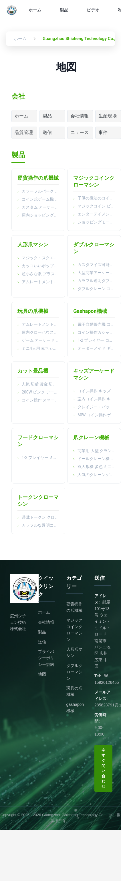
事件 (103, 132)
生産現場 (107, 116)
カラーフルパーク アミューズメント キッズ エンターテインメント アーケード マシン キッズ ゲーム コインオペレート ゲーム (40, 191)
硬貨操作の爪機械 (38, 178)
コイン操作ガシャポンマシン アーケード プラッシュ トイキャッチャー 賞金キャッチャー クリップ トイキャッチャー (96, 332)
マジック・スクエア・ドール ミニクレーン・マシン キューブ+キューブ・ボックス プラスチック (40, 257)
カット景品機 (32, 371)
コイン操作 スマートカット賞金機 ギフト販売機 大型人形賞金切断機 (40, 400)
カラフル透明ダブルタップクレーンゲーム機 (96, 280)
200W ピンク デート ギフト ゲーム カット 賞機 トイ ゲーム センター (40, 392)
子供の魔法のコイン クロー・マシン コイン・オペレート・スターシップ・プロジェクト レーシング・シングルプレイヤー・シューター (96, 198)
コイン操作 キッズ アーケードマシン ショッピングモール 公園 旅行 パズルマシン (96, 391)
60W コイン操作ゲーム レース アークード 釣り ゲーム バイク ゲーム (96, 415)
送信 (47, 132)
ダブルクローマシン (74, 672)
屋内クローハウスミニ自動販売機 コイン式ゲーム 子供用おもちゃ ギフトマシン (40, 332)
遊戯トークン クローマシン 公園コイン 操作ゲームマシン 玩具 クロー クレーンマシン (40, 517)
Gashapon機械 (90, 311)
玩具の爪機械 (32, 311)
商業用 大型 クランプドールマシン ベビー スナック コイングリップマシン (96, 450)
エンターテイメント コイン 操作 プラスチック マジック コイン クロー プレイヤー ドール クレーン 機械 (96, 214)
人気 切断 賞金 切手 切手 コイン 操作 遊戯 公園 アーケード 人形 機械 (40, 384)
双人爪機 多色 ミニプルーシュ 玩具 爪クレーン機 (96, 466)
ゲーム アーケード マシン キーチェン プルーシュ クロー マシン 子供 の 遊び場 (40, 340)
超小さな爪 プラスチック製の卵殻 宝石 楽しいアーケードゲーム (40, 273)
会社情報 (79, 116)
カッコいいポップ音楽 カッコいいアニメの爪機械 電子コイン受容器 (40, 265)
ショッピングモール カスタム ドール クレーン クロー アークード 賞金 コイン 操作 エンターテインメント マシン (96, 222)
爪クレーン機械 (91, 437)
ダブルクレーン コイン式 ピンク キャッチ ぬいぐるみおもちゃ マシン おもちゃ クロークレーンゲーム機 (96, 288)
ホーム (35, 9)
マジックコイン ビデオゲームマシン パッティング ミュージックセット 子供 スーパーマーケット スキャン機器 (96, 206)
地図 (42, 674)
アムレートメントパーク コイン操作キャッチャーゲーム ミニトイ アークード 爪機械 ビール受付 (40, 281)
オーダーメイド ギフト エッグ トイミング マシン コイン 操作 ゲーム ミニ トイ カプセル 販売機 (96, 348)
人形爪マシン (32, 244)
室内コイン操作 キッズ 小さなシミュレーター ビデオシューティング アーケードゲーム (96, 399)
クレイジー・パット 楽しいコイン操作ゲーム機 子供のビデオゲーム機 (96, 407)
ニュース (79, 132)
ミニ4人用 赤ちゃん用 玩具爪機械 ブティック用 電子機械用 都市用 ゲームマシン (40, 348)
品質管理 (24, 132)
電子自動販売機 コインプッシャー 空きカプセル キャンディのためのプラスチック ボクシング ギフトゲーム (96, 324)
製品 (64, 9)
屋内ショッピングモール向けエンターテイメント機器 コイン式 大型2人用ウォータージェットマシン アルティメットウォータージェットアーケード (40, 215)
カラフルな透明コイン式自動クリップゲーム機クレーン (40, 525)
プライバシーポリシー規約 (46, 658)
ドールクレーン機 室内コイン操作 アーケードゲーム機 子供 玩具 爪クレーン (96, 458)
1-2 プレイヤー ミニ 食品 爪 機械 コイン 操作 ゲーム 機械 (40, 457)
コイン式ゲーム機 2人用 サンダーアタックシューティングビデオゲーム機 (40, 199)
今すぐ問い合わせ (103, 768)
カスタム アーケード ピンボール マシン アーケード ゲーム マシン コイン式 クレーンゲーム (40, 207)
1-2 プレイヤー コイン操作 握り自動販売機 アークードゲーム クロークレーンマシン (96, 340)
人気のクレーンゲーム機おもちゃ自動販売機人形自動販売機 (96, 474)
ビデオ (93, 9)
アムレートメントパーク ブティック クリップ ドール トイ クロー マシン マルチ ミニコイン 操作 (40, 324)
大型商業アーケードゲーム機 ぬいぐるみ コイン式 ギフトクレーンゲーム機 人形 (96, 272)
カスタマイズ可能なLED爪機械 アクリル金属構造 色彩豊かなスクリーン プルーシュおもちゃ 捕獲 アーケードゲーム (96, 264)
